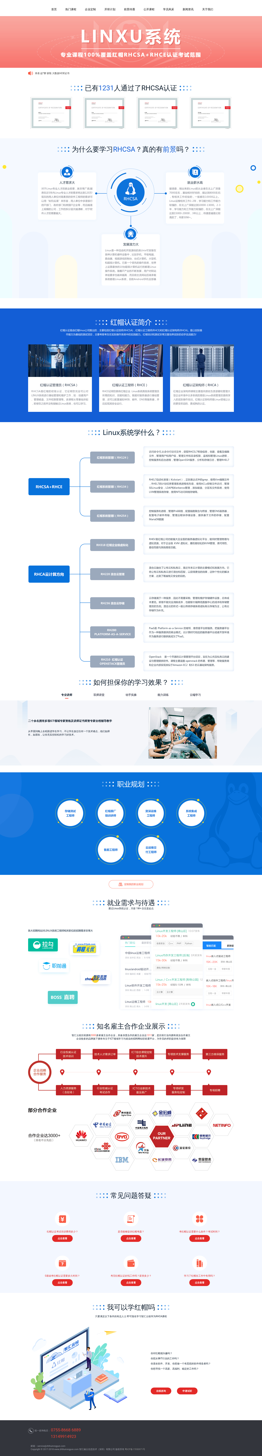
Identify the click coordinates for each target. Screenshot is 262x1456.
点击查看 (62, 1238)
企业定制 (90, 9)
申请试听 (187, 1391)
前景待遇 (129, 9)
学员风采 (168, 9)
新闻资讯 (188, 9)
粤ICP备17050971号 (135, 1449)
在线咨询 (161, 1391)
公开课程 (149, 9)
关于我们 (207, 9)
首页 (54, 9)
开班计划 (109, 9)
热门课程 (70, 9)
